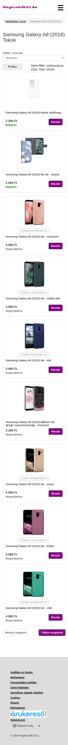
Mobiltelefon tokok (15, 21)
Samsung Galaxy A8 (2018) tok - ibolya (30, 546)
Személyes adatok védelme (26, 692)
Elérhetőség (17, 707)
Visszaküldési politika (23, 682)
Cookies (15, 697)
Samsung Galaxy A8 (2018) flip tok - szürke (32, 174)
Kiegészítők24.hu (20, 7)
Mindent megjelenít (15, 632)
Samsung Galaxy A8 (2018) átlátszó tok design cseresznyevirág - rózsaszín (30, 423)
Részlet (55, 122)
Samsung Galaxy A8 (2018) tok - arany (30, 484)
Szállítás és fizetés (21, 672)
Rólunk (14, 702)
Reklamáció (17, 677)
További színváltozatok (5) (34, 540)
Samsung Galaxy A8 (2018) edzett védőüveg (33, 112)
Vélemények (17, 720)
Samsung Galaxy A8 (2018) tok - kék (28, 360)
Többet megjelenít (52, 632)
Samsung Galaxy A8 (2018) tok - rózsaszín (32, 236)
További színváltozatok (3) (34, 231)
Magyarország (23, 725)
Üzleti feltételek (19, 687)
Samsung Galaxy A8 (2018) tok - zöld (29, 607)
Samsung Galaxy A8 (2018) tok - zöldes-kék (33, 298)
